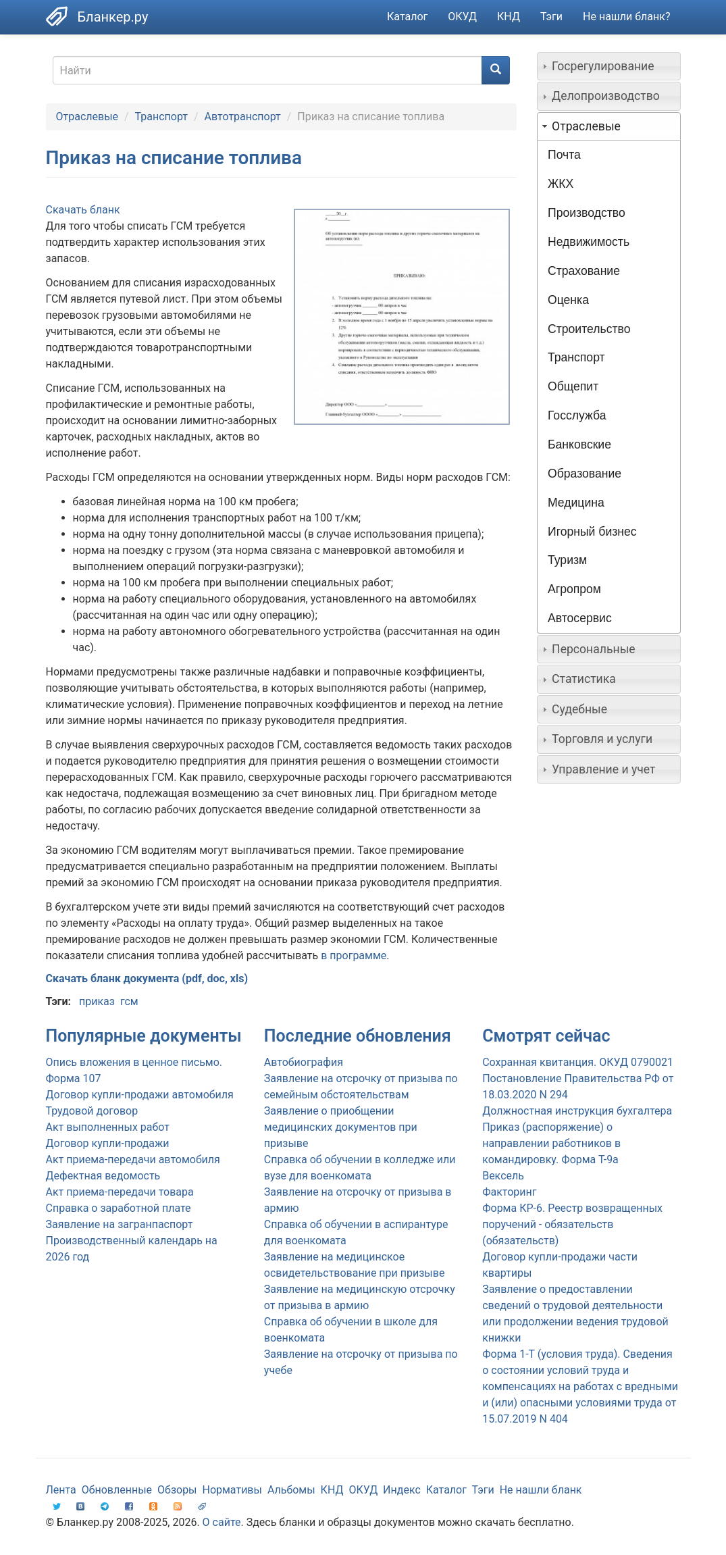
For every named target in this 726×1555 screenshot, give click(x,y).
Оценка (568, 300)
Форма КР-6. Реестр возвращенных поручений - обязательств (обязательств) (572, 1224)
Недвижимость (588, 242)
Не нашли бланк (541, 1489)
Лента (61, 1489)
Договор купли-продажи (108, 1143)
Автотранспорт (243, 116)
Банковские (579, 444)
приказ (97, 1001)
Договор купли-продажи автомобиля (140, 1094)
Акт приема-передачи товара (120, 1192)
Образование (584, 473)
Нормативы (231, 1489)
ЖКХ (560, 183)
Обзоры (177, 1489)
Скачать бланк (83, 209)
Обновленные (117, 1489)
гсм (129, 1001)
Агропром (574, 589)
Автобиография (303, 1062)
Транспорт (161, 116)
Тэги (551, 16)
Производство (586, 213)
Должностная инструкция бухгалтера (577, 1110)
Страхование (584, 271)
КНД (508, 16)
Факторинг (509, 1192)
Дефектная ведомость (103, 1175)
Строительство (589, 329)
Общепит (573, 386)
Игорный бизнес (592, 531)
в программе (353, 955)
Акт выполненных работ (108, 1127)
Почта (564, 154)
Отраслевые (87, 116)
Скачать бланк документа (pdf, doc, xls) (147, 978)
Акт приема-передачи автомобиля (133, 1159)
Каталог (407, 16)
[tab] (609, 66)
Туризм (567, 560)
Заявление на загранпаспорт (119, 1224)
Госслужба (577, 415)
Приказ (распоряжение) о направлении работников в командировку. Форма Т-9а (551, 1143)
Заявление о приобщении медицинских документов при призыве (340, 1127)
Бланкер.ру (113, 17)
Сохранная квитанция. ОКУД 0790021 (577, 1062)
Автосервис (580, 618)
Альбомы (291, 1489)
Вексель (503, 1175)
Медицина (576, 502)
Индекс (402, 1489)
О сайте (222, 1522)
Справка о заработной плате (118, 1208)
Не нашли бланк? (626, 16)
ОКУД (462, 16)
